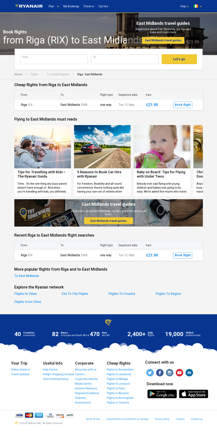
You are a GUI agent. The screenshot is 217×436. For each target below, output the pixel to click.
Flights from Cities (27, 302)
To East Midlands (26, 276)
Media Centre (83, 383)
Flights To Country (122, 294)
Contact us (197, 419)
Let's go (179, 59)
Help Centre (50, 369)
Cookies (180, 419)
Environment (83, 402)
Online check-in (20, 369)
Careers (80, 374)
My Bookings (71, 6)
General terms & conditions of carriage (127, 419)
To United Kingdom (58, 74)
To (94, 57)
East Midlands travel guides (163, 40)
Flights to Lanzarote (119, 374)
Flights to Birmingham (120, 397)
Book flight (183, 105)
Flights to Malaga (117, 379)
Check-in (88, 6)
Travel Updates (20, 374)
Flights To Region (168, 294)
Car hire (103, 6)
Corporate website (86, 379)
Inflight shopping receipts (58, 374)
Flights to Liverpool (118, 383)
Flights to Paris (116, 388)
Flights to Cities (25, 294)
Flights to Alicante (118, 393)
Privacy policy (162, 419)
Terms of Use (93, 419)
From (25, 57)
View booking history (56, 379)
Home (18, 74)
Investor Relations (86, 388)
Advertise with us (85, 369)
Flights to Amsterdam (120, 369)
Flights (34, 74)
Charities (80, 397)
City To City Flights (74, 294)
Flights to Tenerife (118, 402)
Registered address (87, 393)
